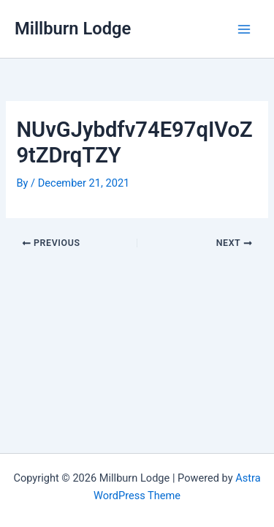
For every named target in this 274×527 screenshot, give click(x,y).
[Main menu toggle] (244, 29)
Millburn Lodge (73, 28)
